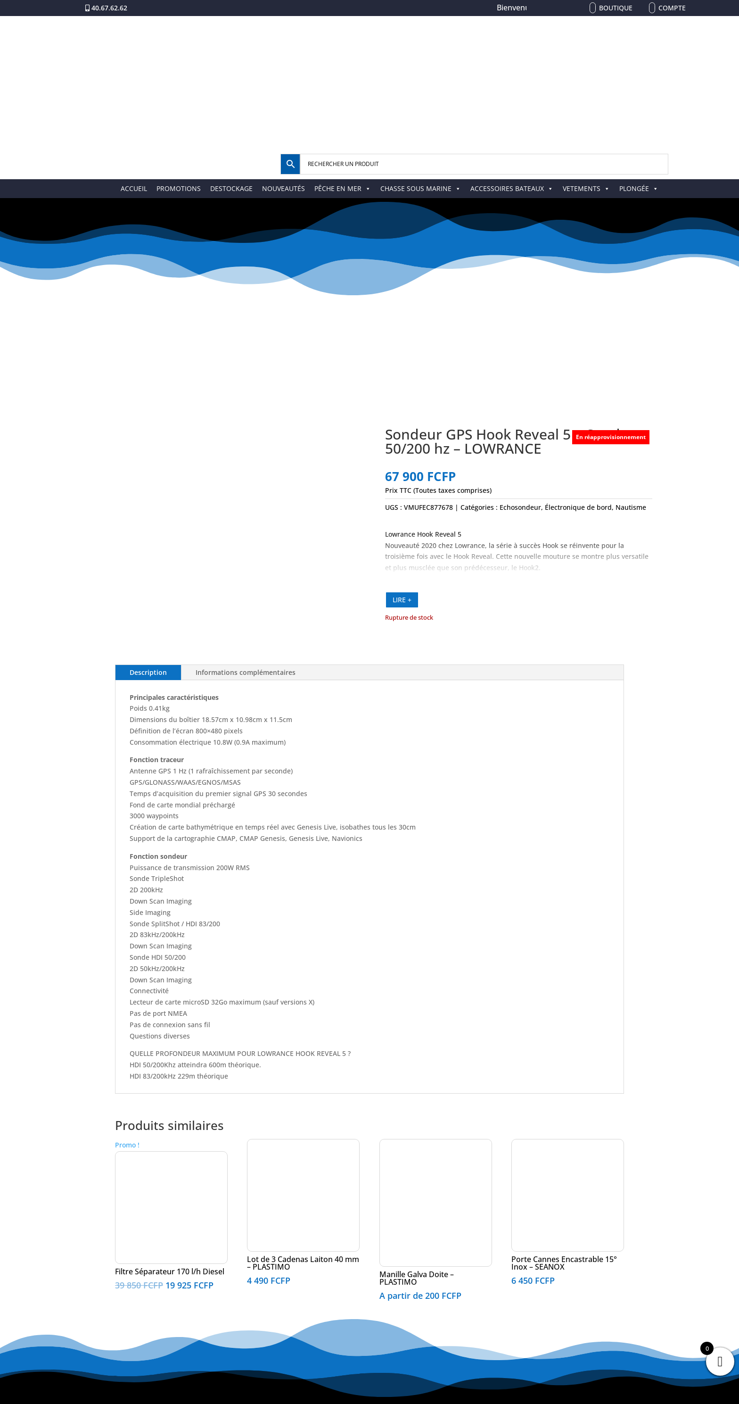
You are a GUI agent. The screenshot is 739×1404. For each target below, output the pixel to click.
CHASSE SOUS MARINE (420, 188)
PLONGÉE (638, 188)
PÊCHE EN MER (342, 188)
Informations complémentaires (246, 672)
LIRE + (402, 599)
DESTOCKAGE (231, 188)
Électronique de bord (578, 507)
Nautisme (631, 507)
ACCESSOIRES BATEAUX (511, 188)
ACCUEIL (134, 188)
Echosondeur (520, 507)
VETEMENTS (586, 188)
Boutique (615, 7)
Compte (672, 7)
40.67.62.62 (109, 7)
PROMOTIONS (178, 188)
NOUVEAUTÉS (283, 188)
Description (148, 672)
